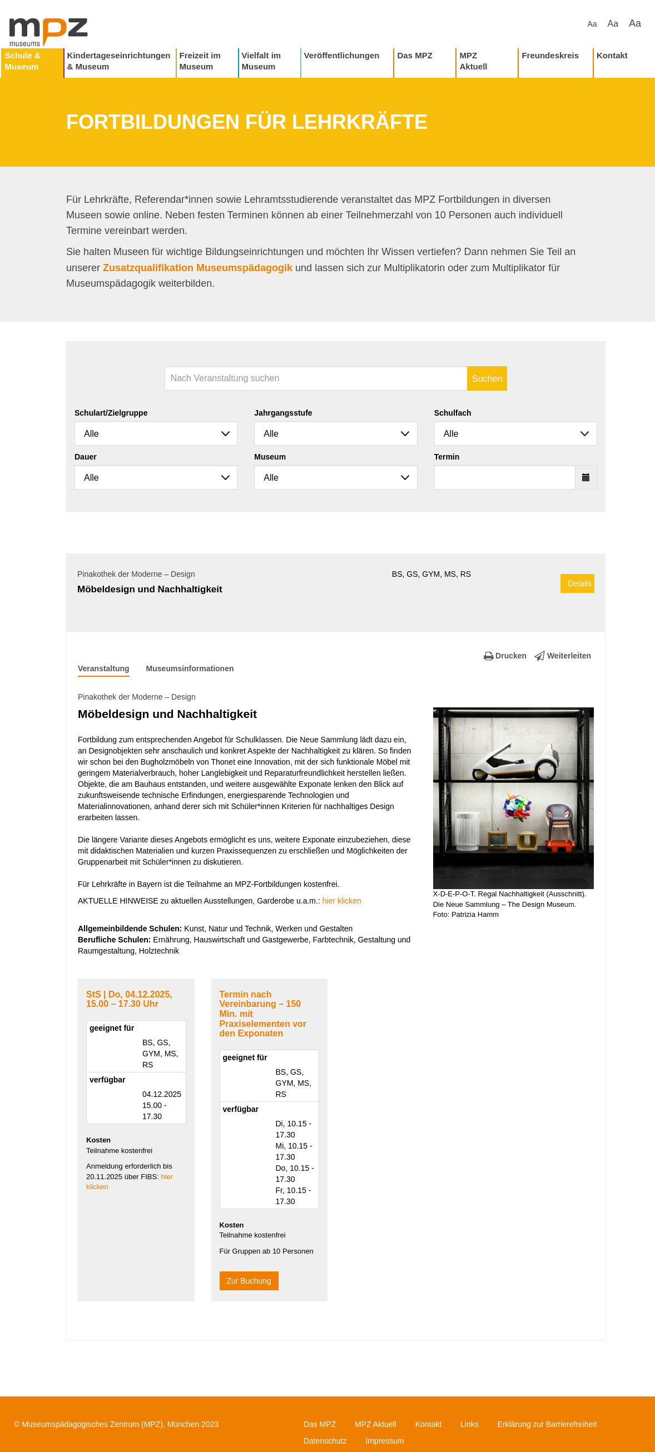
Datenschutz (325, 1440)
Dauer (86, 456)
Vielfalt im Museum (261, 61)
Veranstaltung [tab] (104, 668)
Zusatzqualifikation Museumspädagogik (197, 267)
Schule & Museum (23, 61)
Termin (447, 456)
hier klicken (341, 900)
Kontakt (612, 55)
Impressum (385, 1440)
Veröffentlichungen (342, 55)
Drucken (505, 655)
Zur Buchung (249, 1280)
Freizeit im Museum (200, 61)
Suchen (487, 378)
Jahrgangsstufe (283, 412)
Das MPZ (414, 55)
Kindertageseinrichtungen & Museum (119, 61)
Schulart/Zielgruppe (111, 412)
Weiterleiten (562, 655)
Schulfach (453, 412)
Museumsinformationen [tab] (190, 668)
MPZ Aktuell (473, 61)
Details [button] (580, 583)
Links (469, 1424)
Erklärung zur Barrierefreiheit (547, 1424)
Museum (270, 456)
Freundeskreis (550, 55)
